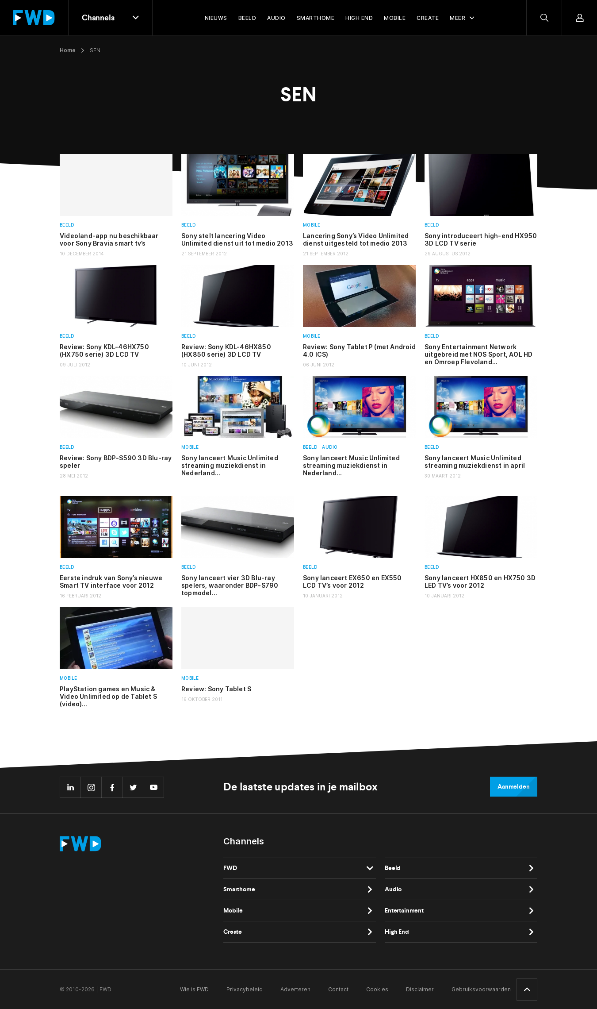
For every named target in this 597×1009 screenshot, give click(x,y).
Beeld (67, 225)
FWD (230, 868)
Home (68, 50)
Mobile (312, 225)
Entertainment (404, 910)
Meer (457, 18)
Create (232, 932)
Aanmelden (514, 786)
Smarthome (239, 889)
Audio (329, 447)
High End (397, 932)
